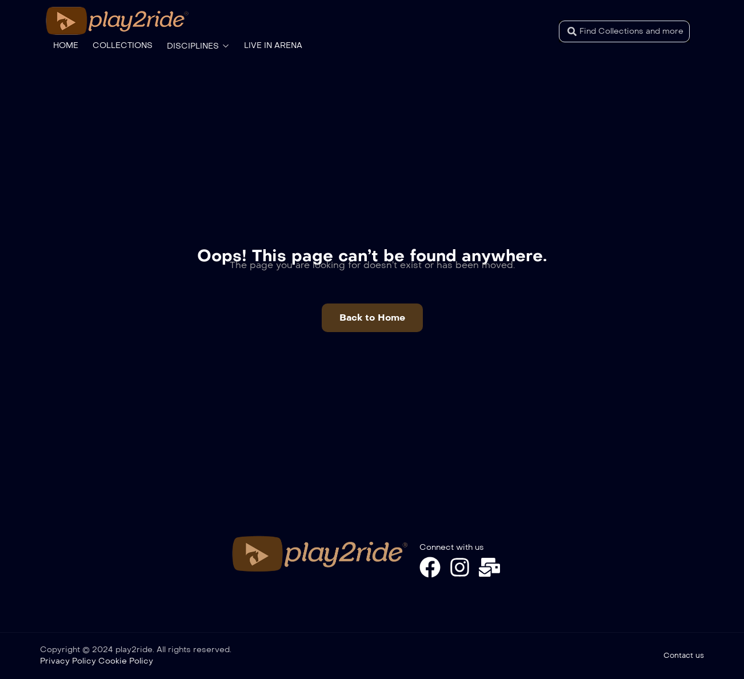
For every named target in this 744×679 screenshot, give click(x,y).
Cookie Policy (125, 661)
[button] (372, 317)
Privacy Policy (68, 661)
